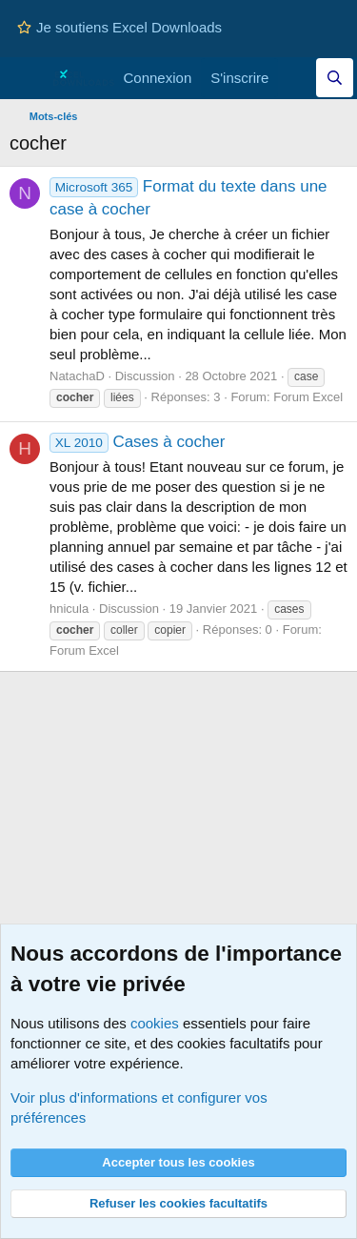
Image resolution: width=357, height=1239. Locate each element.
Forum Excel (308, 397)
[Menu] (26, 78)
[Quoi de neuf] (296, 77)
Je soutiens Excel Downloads (119, 27)
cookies (154, 1023)
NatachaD (77, 376)
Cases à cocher (138, 442)
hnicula (69, 608)
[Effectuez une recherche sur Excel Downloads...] (334, 77)
